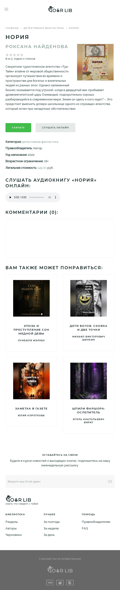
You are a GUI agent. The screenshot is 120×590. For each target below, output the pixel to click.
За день (49, 535)
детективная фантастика (44, 28)
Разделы (11, 522)
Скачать (18, 127)
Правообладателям (96, 522)
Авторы (11, 528)
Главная (12, 28)
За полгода (52, 522)
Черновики (13, 535)
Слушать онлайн (55, 127)
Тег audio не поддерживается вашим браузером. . (32, 197)
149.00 (42, 168)
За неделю (51, 528)
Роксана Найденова (36, 46)
